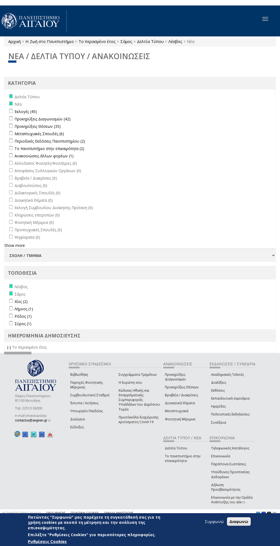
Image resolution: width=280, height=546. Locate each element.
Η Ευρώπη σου (130, 382)
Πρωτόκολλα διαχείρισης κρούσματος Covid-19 (139, 419)
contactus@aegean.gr (33, 420)
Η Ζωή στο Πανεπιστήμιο (49, 41)
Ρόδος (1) (23, 316)
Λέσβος (175, 41)
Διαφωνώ (238, 521)
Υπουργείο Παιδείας (86, 411)
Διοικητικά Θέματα (180, 403)
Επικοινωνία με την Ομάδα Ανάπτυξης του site (232, 499)
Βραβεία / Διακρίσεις (181, 395)
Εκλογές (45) (25, 111)
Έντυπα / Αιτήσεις (84, 403)
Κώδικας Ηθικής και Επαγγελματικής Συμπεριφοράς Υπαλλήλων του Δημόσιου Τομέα (139, 400)
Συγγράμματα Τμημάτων (138, 374)
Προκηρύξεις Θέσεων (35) (37, 126)
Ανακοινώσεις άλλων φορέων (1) (44, 155)
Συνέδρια (218, 422)
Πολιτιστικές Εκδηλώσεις (230, 414)
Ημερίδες (218, 406)
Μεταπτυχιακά (176, 411)
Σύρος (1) (22, 323)
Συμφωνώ (214, 521)
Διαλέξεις (218, 382)
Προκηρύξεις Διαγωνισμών (175, 377)
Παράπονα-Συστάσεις (228, 464)
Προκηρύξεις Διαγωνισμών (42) (42, 119)
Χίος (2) (21, 301)
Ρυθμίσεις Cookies (47, 541)
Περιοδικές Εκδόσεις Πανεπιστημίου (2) (49, 141)
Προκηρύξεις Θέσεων (182, 387)
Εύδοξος (77, 427)
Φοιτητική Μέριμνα (180, 419)
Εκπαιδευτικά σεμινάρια (230, 398)
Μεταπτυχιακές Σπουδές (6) (39, 133)
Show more (14, 245)
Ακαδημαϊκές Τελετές (227, 374)
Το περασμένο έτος (97, 41)
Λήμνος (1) (23, 308)
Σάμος (126, 41)
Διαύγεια (77, 419)
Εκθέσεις (218, 390)
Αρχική (14, 41)
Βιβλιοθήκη (79, 374)
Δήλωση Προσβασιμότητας (225, 487)
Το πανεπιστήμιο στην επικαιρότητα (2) (49, 148)
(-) (9, 347)
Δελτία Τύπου (150, 41)
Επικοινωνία (220, 456)
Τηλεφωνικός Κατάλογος (230, 448)
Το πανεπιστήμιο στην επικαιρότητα (182, 458)
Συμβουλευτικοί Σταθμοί (90, 395)
